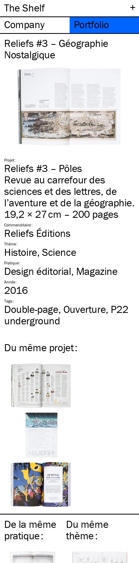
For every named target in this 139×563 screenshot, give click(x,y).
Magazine (97, 271)
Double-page (31, 309)
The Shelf (24, 7)
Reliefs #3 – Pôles (43, 168)
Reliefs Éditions (37, 233)
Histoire (20, 252)
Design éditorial (37, 271)
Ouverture (84, 309)
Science (59, 252)
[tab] (35, 25)
